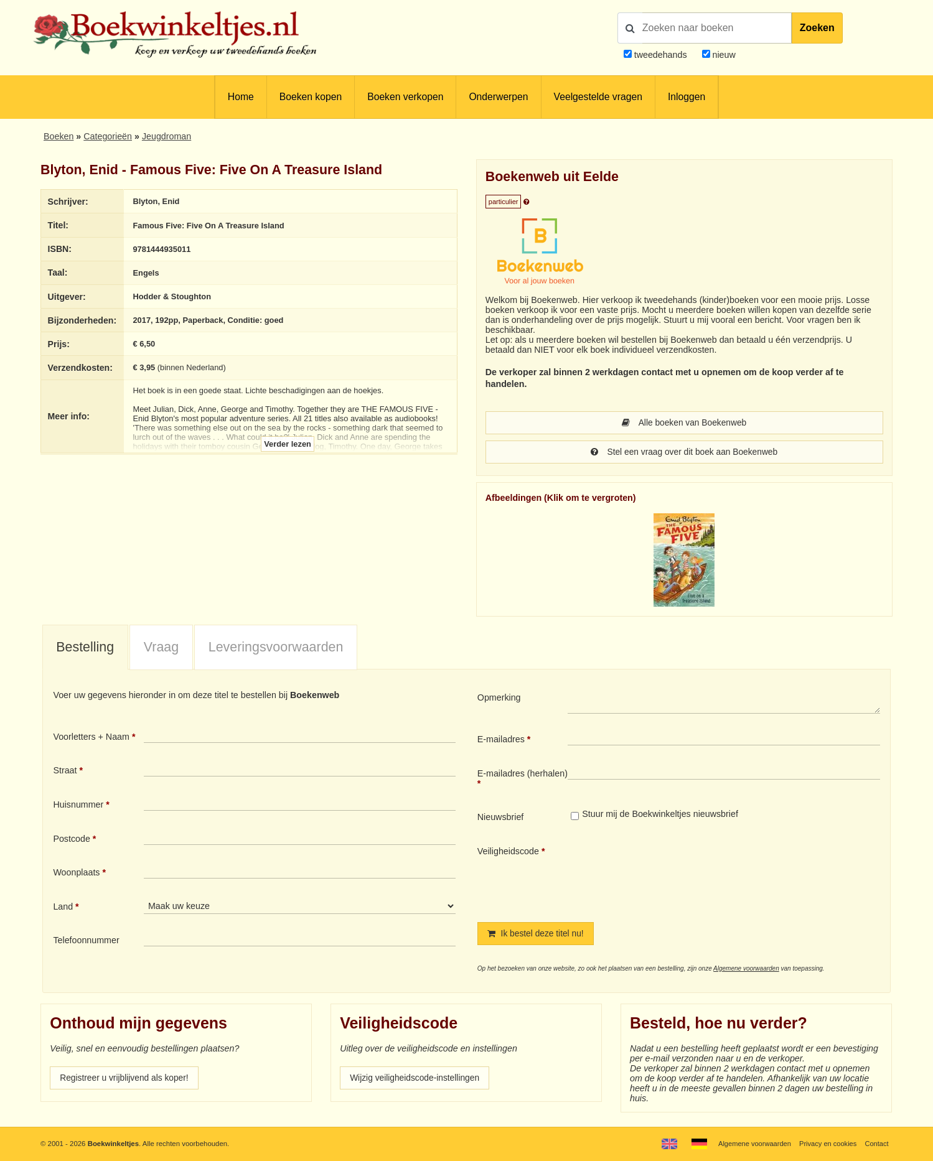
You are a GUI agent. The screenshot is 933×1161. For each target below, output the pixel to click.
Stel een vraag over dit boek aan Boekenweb (684, 453)
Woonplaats (76, 874)
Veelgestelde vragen (598, 96)
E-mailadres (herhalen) (522, 775)
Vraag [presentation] (161, 648)
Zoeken (817, 27)
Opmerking (499, 699)
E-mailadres (501, 740)
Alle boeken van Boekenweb (684, 423)
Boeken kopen (310, 96)
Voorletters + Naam (91, 738)
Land (63, 908)
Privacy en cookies (826, 1143)
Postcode (71, 840)
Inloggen (686, 96)
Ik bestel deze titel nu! (537, 935)
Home (241, 96)
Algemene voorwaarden (746, 970)
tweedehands (660, 55)
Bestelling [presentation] (85, 648)
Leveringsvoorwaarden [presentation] (276, 648)
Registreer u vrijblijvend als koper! (126, 1080)
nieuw (723, 55)
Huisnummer (78, 806)
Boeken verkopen (405, 96)
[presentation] (671, 875)
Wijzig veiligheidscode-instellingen (417, 1080)
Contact (876, 1143)
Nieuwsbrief (500, 818)
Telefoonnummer (86, 941)
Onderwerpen (498, 96)
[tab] (85, 649)
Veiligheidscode (508, 852)
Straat (65, 771)
